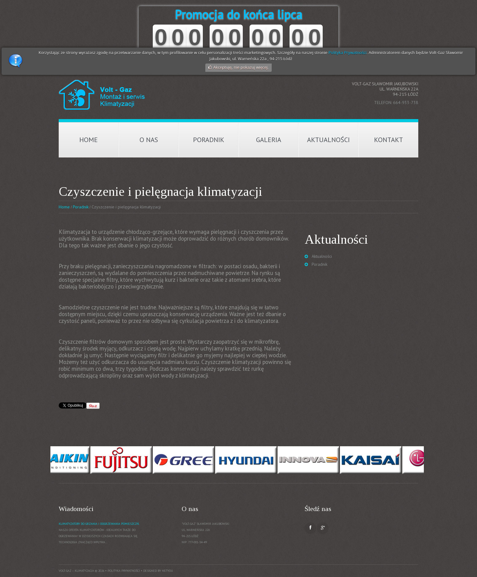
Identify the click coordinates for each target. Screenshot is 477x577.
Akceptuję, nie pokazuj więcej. (241, 67)
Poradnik (208, 139)
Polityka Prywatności (348, 52)
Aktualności (328, 139)
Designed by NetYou (158, 571)
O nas (149, 139)
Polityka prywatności (124, 571)
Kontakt (388, 139)
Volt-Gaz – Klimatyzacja (76, 571)
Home (88, 139)
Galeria (268, 139)
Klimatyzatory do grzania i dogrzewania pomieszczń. (99, 524)
